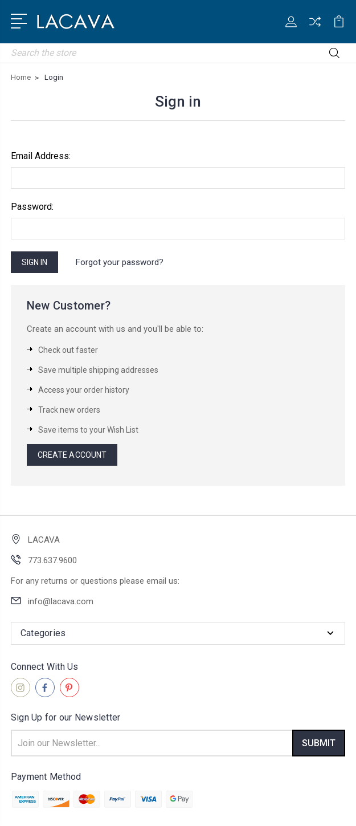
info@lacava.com (60, 601)
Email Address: (41, 155)
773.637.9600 (52, 560)
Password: (32, 206)
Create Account (72, 454)
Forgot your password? (119, 262)
